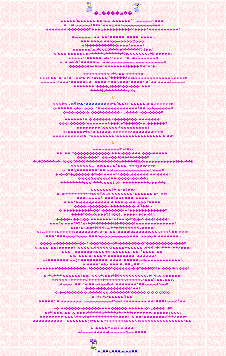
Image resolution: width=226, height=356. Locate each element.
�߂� (102, 351)
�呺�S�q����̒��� (88, 103)
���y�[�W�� (124, 351)
